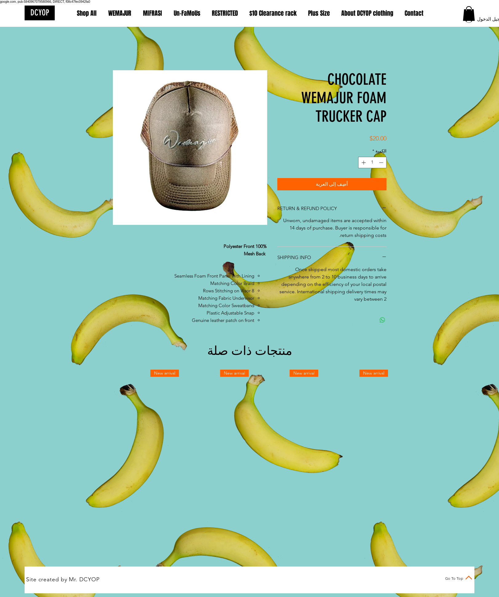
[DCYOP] (40, 13)
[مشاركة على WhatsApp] (382, 320)
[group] (249, 404)
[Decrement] (382, 162)
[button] (469, 13)
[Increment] (363, 162)
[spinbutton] (372, 162)
